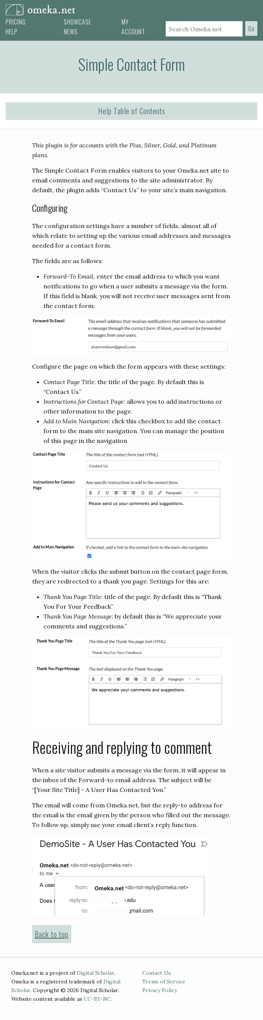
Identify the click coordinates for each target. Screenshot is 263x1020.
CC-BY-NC (97, 998)
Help (12, 31)
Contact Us (156, 972)
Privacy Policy (159, 990)
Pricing (16, 21)
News (71, 31)
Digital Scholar (95, 972)
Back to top (51, 934)
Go (251, 28)
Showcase (77, 21)
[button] (131, 111)
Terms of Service (163, 981)
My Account (133, 26)
